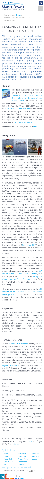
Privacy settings (31, 471)
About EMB (8, 459)
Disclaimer (22, 456)
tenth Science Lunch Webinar (17, 109)
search (41, 3)
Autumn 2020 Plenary (18, 344)
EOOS (16, 268)
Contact (7, 456)
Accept (12, 476)
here (35, 126)
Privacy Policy (23, 459)
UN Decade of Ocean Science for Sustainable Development (22, 292)
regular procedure (10, 365)
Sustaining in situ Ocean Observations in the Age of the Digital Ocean (27, 98)
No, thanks (21, 476)
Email (29, 441)
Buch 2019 (29, 245)
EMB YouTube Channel (23, 122)
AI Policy (35, 454)
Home (18, 15)
